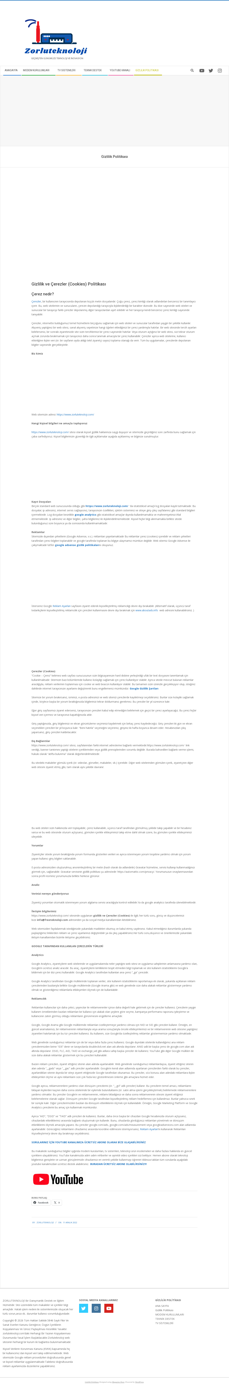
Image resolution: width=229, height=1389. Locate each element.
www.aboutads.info (146, 610)
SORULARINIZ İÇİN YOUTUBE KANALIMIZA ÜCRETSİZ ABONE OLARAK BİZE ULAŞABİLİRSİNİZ (89, 1142)
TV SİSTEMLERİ (164, 1323)
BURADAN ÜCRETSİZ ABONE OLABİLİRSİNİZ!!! (118, 1164)
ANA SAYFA (162, 1306)
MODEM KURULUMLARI (169, 1314)
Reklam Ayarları (62, 606)
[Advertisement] (170, 35)
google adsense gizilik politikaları (77, 545)
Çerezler (36, 301)
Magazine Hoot (118, 1382)
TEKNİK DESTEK (165, 1319)
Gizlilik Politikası (164, 1310)
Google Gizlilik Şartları (144, 688)
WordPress (139, 1382)
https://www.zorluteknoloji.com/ (75, 414)
